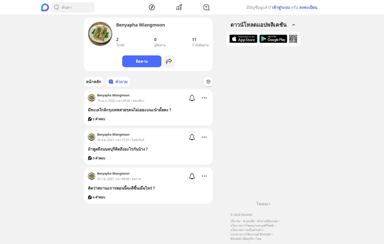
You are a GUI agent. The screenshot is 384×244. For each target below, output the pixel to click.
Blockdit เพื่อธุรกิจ (241, 239)
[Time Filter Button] (208, 81)
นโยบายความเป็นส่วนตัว (246, 230)
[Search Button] (56, 7)
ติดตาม (142, 61)
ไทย (258, 239)
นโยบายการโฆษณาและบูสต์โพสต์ (252, 225)
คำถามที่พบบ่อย (267, 221)
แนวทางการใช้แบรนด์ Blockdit (250, 234)
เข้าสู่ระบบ (281, 7)
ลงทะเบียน (308, 7)
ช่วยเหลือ (249, 221)
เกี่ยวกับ (235, 221)
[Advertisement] (263, 125)
